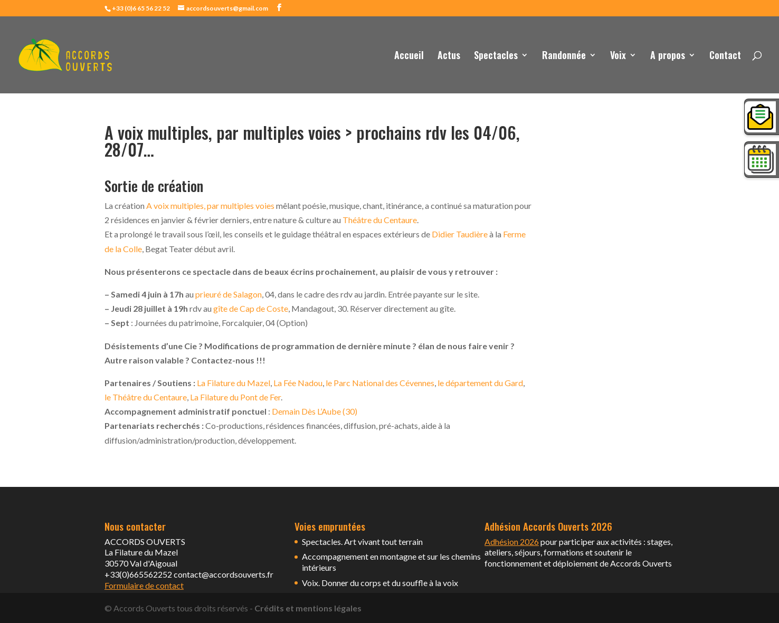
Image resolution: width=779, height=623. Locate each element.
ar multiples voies (243, 205)
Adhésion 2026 (511, 541)
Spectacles (496, 56)
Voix (618, 56)
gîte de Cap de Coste (250, 308)
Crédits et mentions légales (308, 608)
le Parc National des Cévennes (380, 383)
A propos (667, 56)
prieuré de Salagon (228, 294)
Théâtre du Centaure (380, 220)
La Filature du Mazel (232, 383)
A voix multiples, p (179, 205)
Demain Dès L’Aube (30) (314, 411)
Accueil (409, 56)
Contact (725, 56)
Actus (449, 56)
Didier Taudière (460, 234)
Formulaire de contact (144, 585)
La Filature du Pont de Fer (235, 397)
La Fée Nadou (297, 383)
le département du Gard (480, 383)
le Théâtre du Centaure (145, 397)
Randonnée (564, 56)
